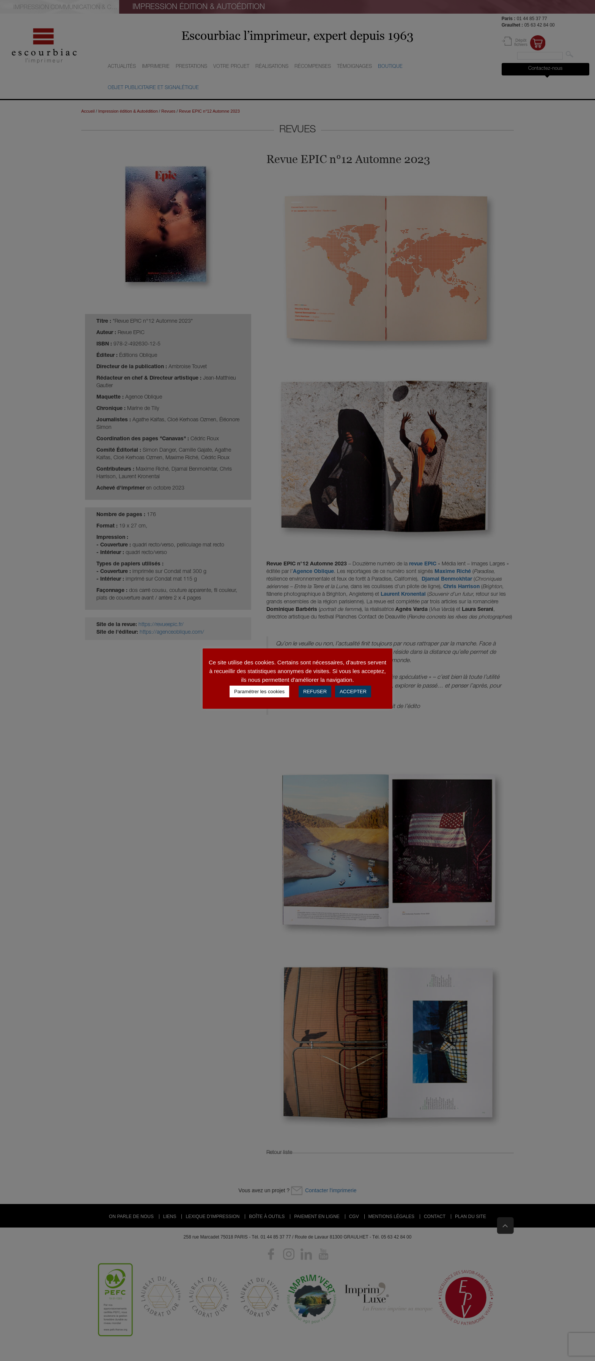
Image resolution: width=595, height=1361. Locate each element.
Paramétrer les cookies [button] (259, 691)
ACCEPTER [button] (353, 691)
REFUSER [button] (315, 691)
